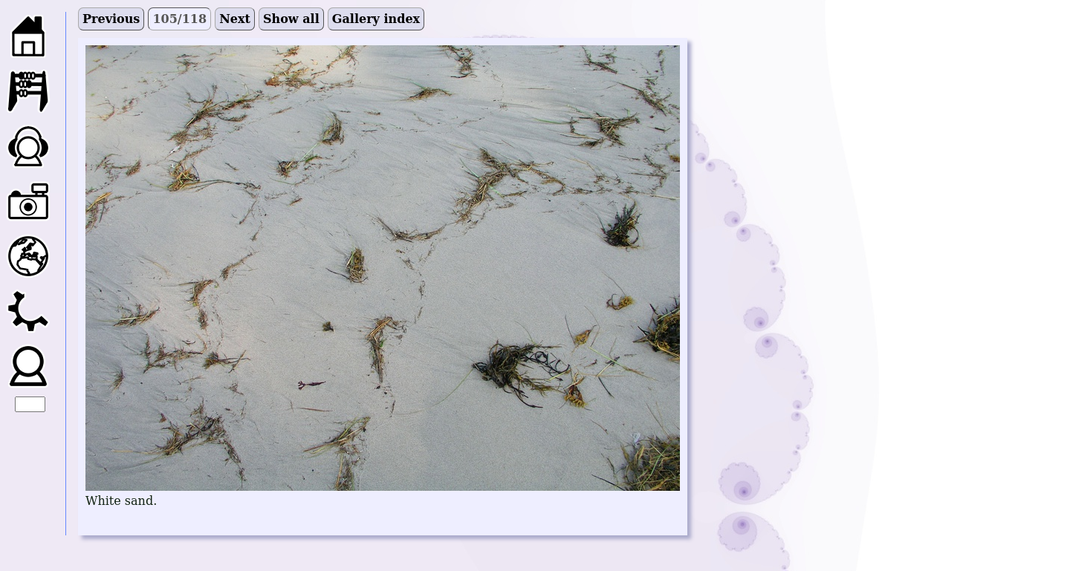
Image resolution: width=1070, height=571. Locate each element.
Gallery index (376, 19)
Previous (111, 19)
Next (234, 19)
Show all (291, 19)
